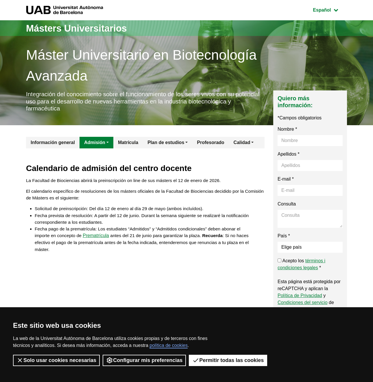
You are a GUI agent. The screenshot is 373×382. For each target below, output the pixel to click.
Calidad (242, 143)
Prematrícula (97, 239)
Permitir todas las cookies (228, 360)
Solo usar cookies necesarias (56, 360)
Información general (53, 143)
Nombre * (287, 130)
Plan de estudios (165, 143)
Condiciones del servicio (303, 303)
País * (284, 237)
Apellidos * (289, 155)
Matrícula (128, 143)
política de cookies (168, 345)
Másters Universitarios (82, 28)
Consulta (287, 205)
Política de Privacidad (300, 296)
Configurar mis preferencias (144, 360)
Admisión (94, 143)
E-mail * (286, 180)
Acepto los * (301, 266)
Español (330, 9)
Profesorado (210, 143)
